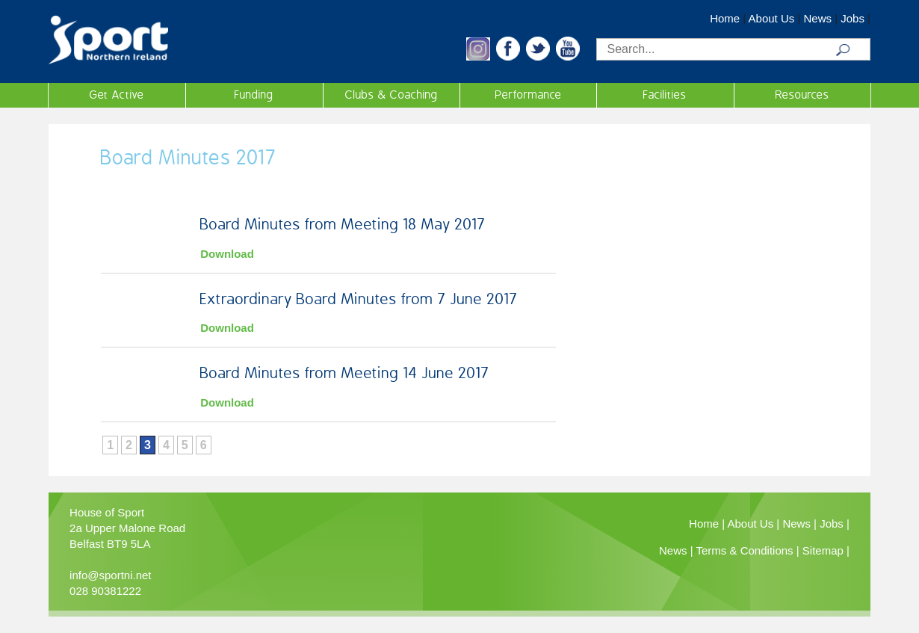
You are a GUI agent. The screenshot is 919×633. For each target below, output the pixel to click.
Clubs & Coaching (391, 95)
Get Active (117, 95)
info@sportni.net (110, 575)
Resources (802, 95)
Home (725, 18)
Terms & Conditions (744, 550)
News (817, 18)
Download (227, 253)
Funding (254, 95)
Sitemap (823, 550)
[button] (478, 56)
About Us (772, 18)
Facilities (665, 95)
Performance (528, 95)
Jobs (852, 18)
